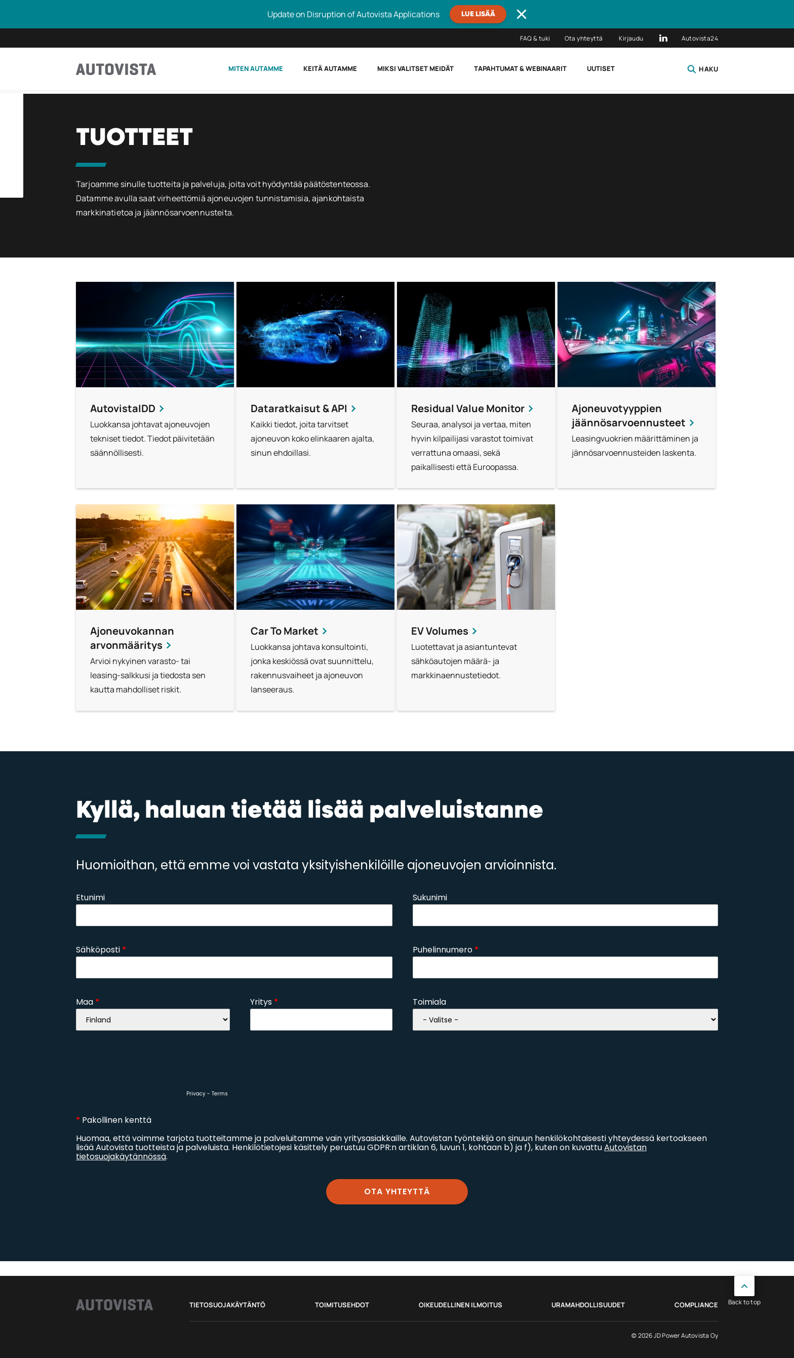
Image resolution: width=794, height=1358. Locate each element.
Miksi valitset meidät (415, 68)
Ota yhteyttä (584, 38)
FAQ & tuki (535, 38)
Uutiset (601, 68)
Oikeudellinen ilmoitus (460, 1304)
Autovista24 (700, 38)
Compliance (696, 1304)
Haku (702, 69)
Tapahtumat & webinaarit (520, 68)
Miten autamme (255, 68)
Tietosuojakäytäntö (227, 1304)
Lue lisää (478, 14)
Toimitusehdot (342, 1304)
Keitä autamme (330, 68)
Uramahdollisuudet (588, 1304)
